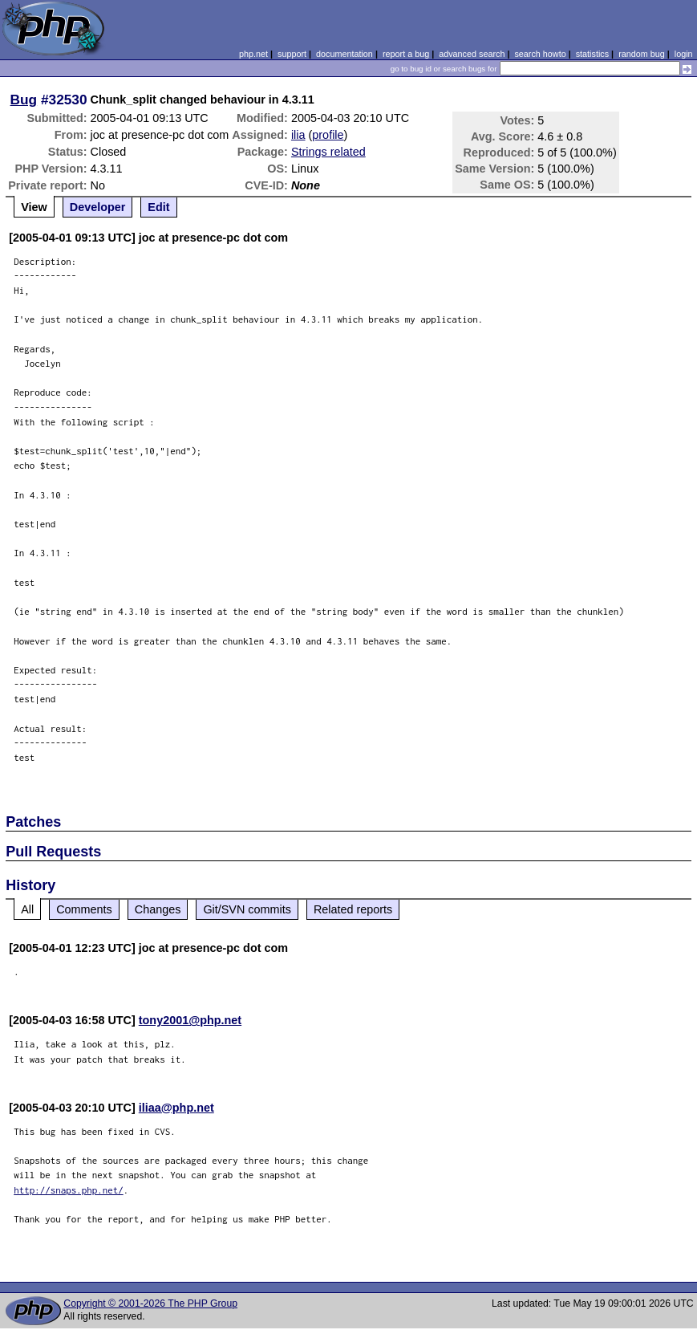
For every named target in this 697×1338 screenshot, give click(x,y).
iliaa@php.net (176, 1107)
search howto (539, 54)
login (684, 54)
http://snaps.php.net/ (69, 1190)
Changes (158, 909)
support (292, 54)
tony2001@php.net (190, 1020)
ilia (298, 134)
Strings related (328, 151)
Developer (98, 207)
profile (327, 134)
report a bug (406, 54)
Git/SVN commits (247, 909)
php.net (253, 54)
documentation (344, 54)
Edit (158, 207)
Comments (84, 909)
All (27, 909)
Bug (24, 100)
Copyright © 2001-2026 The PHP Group (150, 1303)
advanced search (472, 54)
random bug (641, 54)
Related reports (353, 909)
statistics (592, 54)
